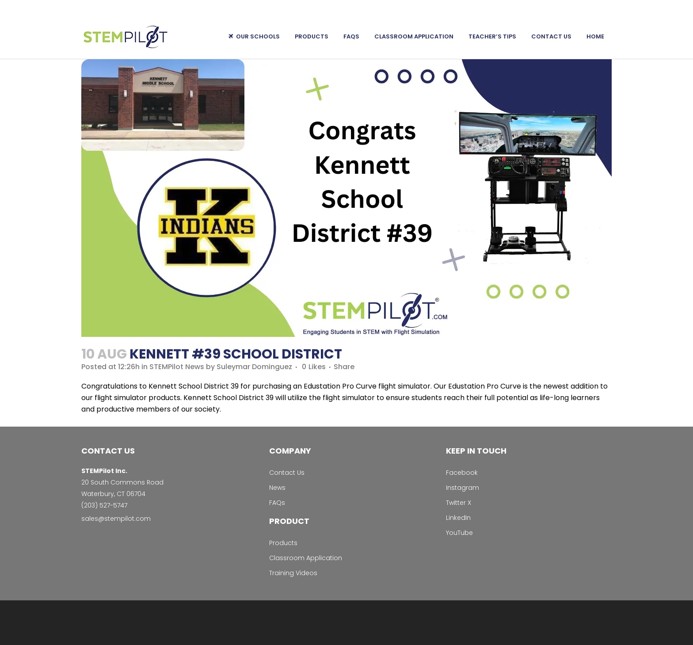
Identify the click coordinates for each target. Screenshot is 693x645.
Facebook (462, 472)
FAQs (277, 502)
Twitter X (458, 502)
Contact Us (287, 472)
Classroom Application (305, 557)
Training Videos (293, 573)
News (277, 487)
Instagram (462, 487)
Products (283, 542)
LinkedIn (458, 517)
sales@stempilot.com (116, 518)
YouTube (459, 532)
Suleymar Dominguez (254, 367)
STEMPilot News (176, 367)
